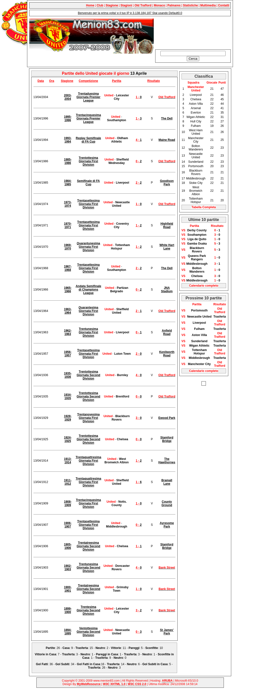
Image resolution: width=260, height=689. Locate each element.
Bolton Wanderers (197, 269)
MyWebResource (88, 684)
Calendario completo (203, 285)
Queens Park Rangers (197, 257)
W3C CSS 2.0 (137, 684)
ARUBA (167, 680)
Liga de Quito (196, 239)
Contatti (223, 5)
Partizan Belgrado (119, 289)
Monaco (159, 5)
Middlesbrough (116, 526)
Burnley (122, 375)
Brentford (122, 396)
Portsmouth (199, 310)
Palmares (174, 5)
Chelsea (122, 439)
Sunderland (199, 341)
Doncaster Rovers (121, 567)
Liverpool (122, 182)
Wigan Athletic (199, 345)
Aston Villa (199, 335)
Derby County (197, 230)
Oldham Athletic (119, 139)
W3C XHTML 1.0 (114, 684)
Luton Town (122, 353)
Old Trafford (143, 5)
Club (100, 5)
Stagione (112, 5)
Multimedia (208, 5)
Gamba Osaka (197, 243)
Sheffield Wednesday (118, 161)
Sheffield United (120, 311)
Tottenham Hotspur (120, 246)
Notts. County (119, 503)
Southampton (116, 120)
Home (90, 5)
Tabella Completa (204, 207)
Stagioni (126, 5)
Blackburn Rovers (121, 417)
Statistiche (190, 5)
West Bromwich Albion (117, 460)
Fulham (199, 329)
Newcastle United (121, 204)
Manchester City (199, 364)
